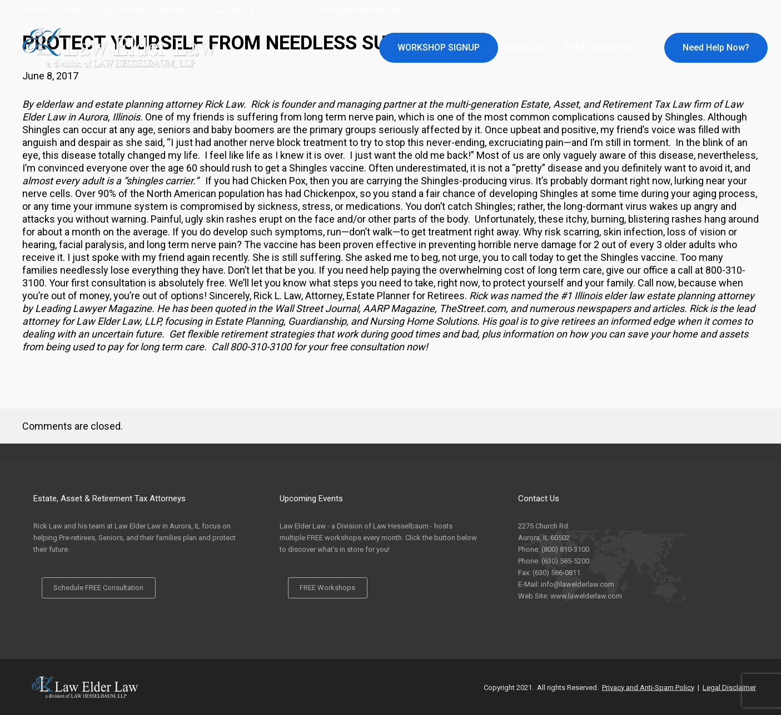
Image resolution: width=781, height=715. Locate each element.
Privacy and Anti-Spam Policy (648, 687)
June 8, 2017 (50, 76)
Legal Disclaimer (729, 687)
